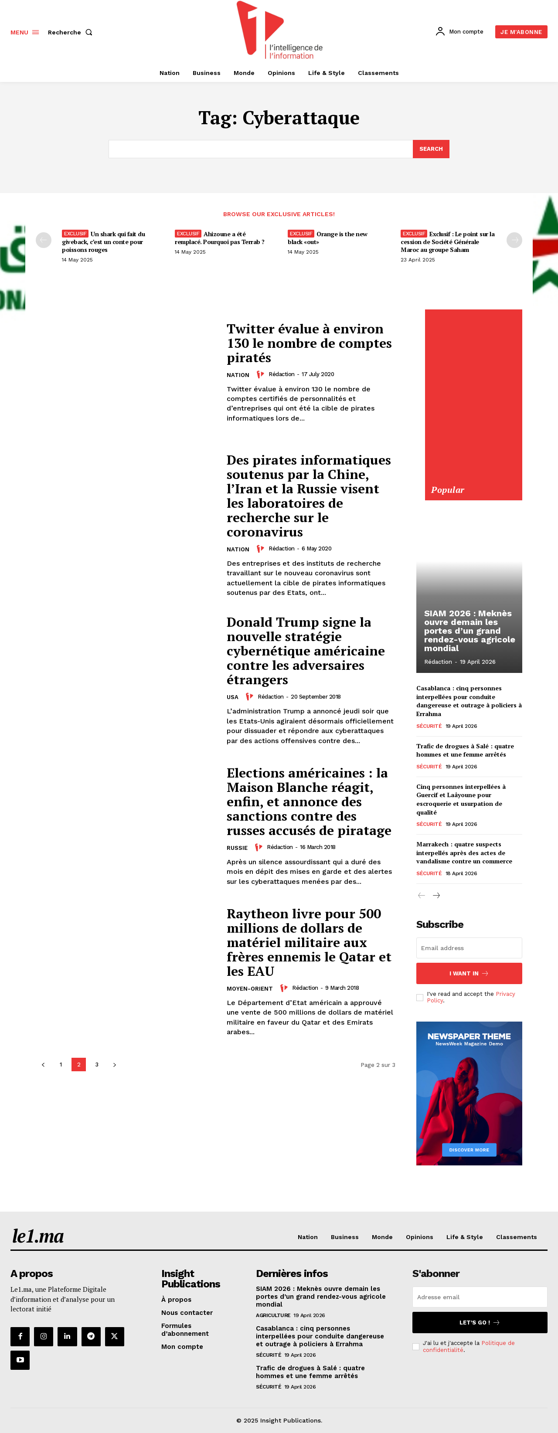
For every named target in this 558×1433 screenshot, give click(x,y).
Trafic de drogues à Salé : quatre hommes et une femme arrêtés (465, 749)
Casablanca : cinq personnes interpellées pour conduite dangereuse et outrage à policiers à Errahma (469, 701)
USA (232, 697)
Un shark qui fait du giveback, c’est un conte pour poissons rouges (103, 242)
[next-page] (114, 1064)
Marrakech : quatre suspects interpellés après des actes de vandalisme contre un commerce (464, 852)
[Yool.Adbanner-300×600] (473, 478)
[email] (469, 947)
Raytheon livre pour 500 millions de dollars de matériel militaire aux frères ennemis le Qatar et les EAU (309, 942)
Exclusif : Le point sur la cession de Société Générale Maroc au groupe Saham (447, 242)
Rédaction (282, 374)
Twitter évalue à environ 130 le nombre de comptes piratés (309, 343)
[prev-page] (43, 240)
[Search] (431, 149)
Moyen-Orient (250, 988)
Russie (237, 848)
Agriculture (273, 1315)
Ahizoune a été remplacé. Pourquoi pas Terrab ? (220, 238)
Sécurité (429, 726)
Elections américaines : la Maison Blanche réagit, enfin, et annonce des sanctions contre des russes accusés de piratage (309, 801)
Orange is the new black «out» (327, 238)
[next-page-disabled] (514, 240)
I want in (469, 973)
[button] (72, 32)
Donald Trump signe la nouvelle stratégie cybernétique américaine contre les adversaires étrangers (306, 650)
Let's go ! (479, 1322)
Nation (238, 375)
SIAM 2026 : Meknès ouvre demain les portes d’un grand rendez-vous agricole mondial (469, 630)
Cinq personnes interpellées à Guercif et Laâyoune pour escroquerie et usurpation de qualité (461, 799)
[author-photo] (261, 374)
